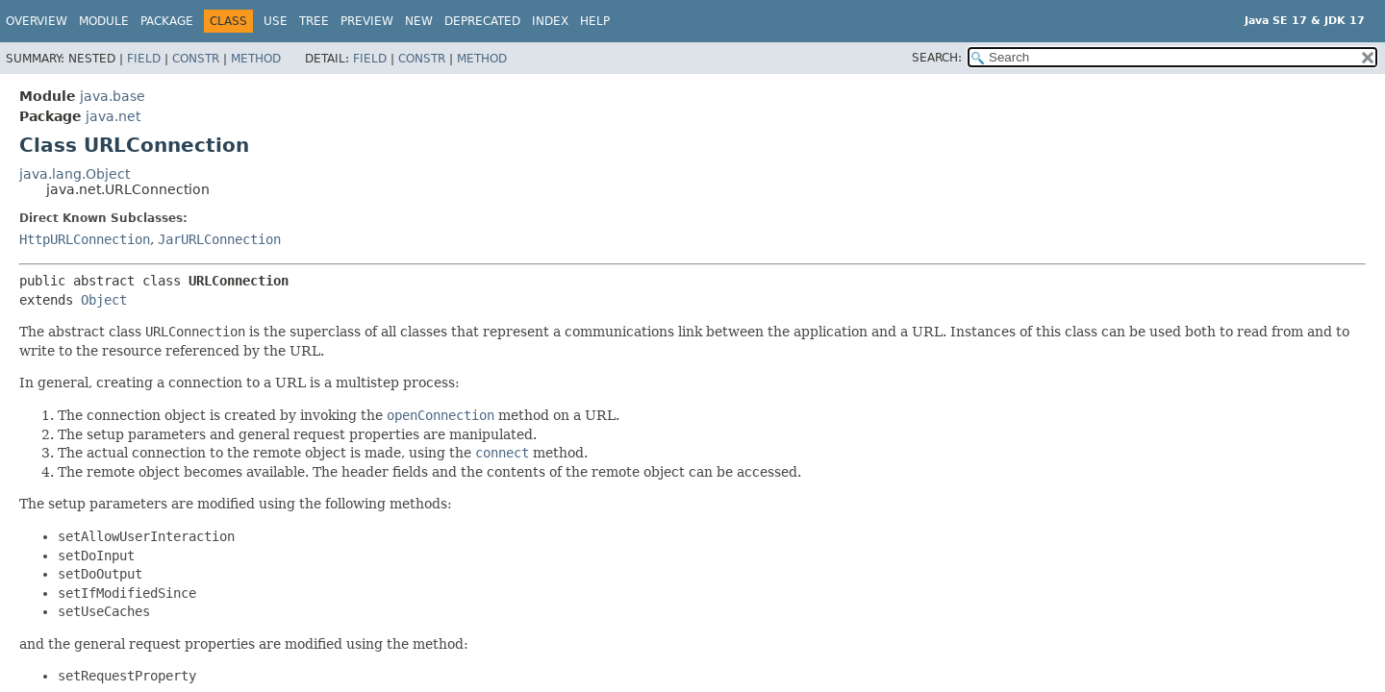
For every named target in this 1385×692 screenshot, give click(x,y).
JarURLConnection (219, 239)
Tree (314, 21)
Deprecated (482, 21)
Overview (36, 21)
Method (256, 58)
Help (595, 21)
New (419, 21)
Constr (195, 58)
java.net (113, 116)
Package (166, 21)
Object (104, 300)
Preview (366, 21)
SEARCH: (937, 57)
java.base (112, 96)
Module (104, 21)
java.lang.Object (74, 174)
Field (144, 58)
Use (276, 21)
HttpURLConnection (84, 239)
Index (550, 21)
